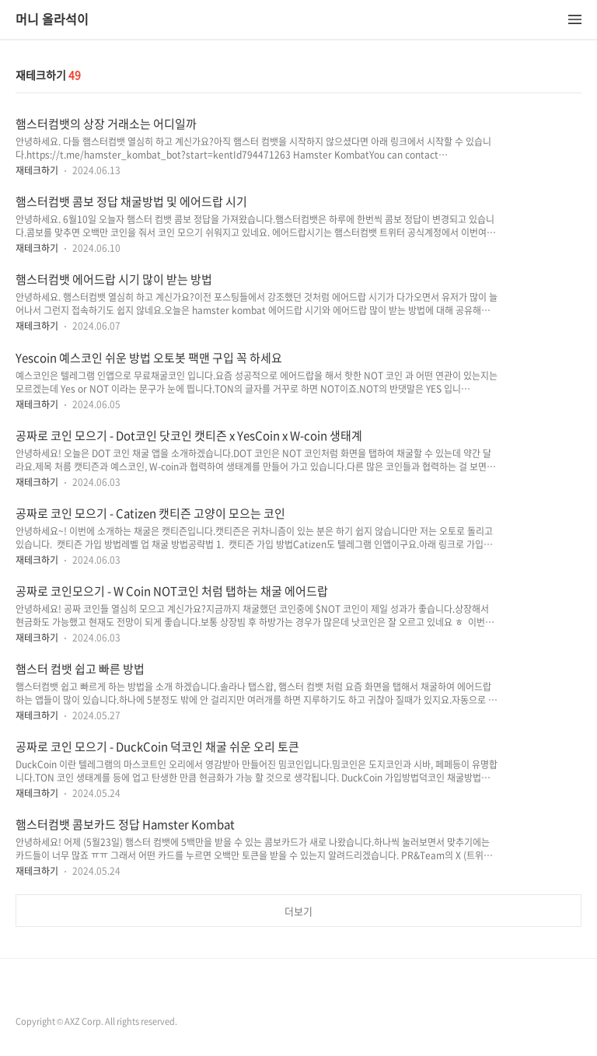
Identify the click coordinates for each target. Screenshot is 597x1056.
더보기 (298, 911)
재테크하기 (37, 170)
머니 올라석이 (52, 20)
